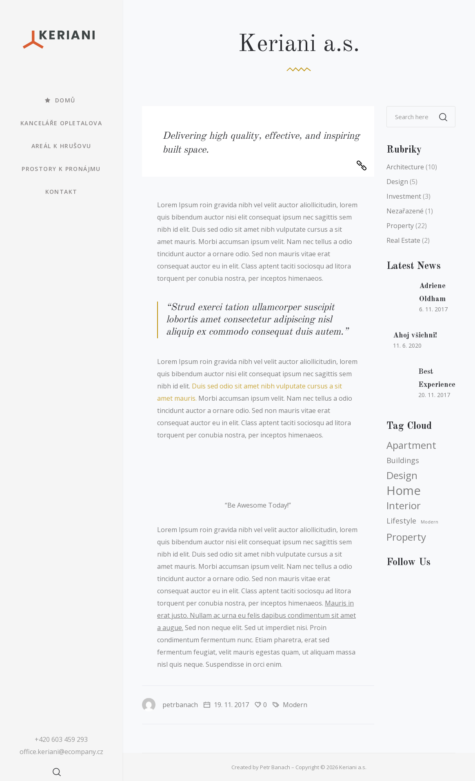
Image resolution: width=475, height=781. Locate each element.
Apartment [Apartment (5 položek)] (411, 445)
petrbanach (170, 704)
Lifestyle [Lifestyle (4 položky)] (401, 521)
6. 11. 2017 (433, 309)
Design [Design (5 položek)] (401, 475)
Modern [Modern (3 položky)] (429, 522)
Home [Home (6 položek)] (403, 490)
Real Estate (403, 240)
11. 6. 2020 (407, 345)
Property (400, 225)
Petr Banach (275, 767)
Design (397, 181)
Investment (403, 196)
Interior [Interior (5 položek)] (403, 505)
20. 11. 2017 (434, 395)
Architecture (405, 166)
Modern (295, 704)
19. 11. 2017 (226, 704)
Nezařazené (405, 210)
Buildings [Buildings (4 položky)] (402, 460)
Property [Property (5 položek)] (406, 537)
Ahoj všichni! (415, 335)
